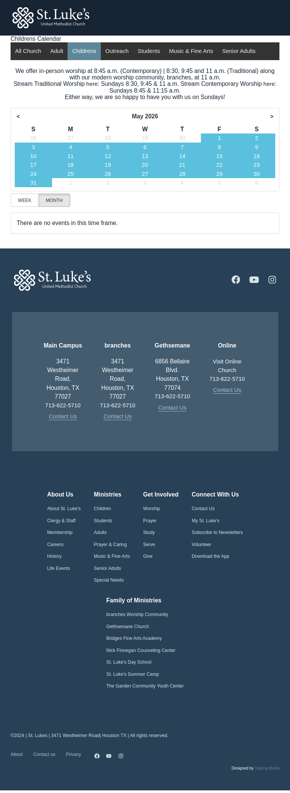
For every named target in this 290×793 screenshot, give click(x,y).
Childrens (84, 51)
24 (33, 174)
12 (108, 156)
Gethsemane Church (127, 627)
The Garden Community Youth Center (145, 686)
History (54, 557)
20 (145, 164)
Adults (100, 533)
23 (256, 164)
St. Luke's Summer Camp (132, 674)
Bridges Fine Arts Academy (134, 638)
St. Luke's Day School (128, 662)
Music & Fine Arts (191, 51)
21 (182, 164)
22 (219, 164)
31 (33, 182)
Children (102, 509)
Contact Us (62, 417)
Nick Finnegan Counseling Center (141, 650)
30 (182, 138)
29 (145, 138)
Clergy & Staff (61, 521)
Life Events (58, 568)
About (17, 756)
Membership (59, 533)
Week (24, 200)
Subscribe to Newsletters (217, 533)
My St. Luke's (205, 521)
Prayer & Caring (110, 545)
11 (70, 156)
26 (33, 138)
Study (149, 533)
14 (182, 156)
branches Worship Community (137, 615)
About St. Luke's (64, 509)
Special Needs (109, 580)
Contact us (44, 756)
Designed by (255, 771)
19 (108, 164)
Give (148, 557)
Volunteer (201, 545)
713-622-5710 (63, 405)
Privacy (73, 756)
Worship (151, 509)
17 (33, 164)
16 (256, 156)
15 (219, 156)
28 (108, 138)
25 (70, 174)
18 (70, 164)
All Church (28, 51)
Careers (55, 545)
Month (54, 200)
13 (145, 156)
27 (70, 138)
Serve (149, 545)
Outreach (117, 51)
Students (148, 51)
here (91, 84)
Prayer (150, 521)
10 (33, 156)
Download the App (210, 557)
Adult (56, 51)
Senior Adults (238, 51)
